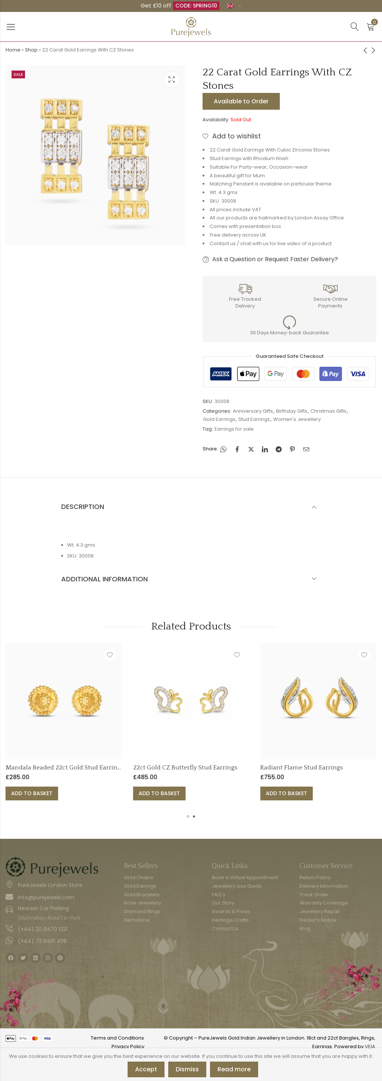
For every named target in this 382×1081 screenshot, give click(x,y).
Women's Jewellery (297, 419)
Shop (31, 49)
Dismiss (187, 1069)
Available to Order (241, 101)
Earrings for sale (234, 428)
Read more (234, 1069)
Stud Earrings (254, 419)
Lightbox (171, 79)
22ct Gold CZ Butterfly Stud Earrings (235, 767)
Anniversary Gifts (253, 411)
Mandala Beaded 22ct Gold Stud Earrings (115, 767)
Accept (146, 1069)
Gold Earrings (219, 419)
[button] (188, 816)
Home (13, 49)
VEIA (370, 1046)
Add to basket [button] (82, 793)
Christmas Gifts (328, 411)
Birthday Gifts (291, 411)
